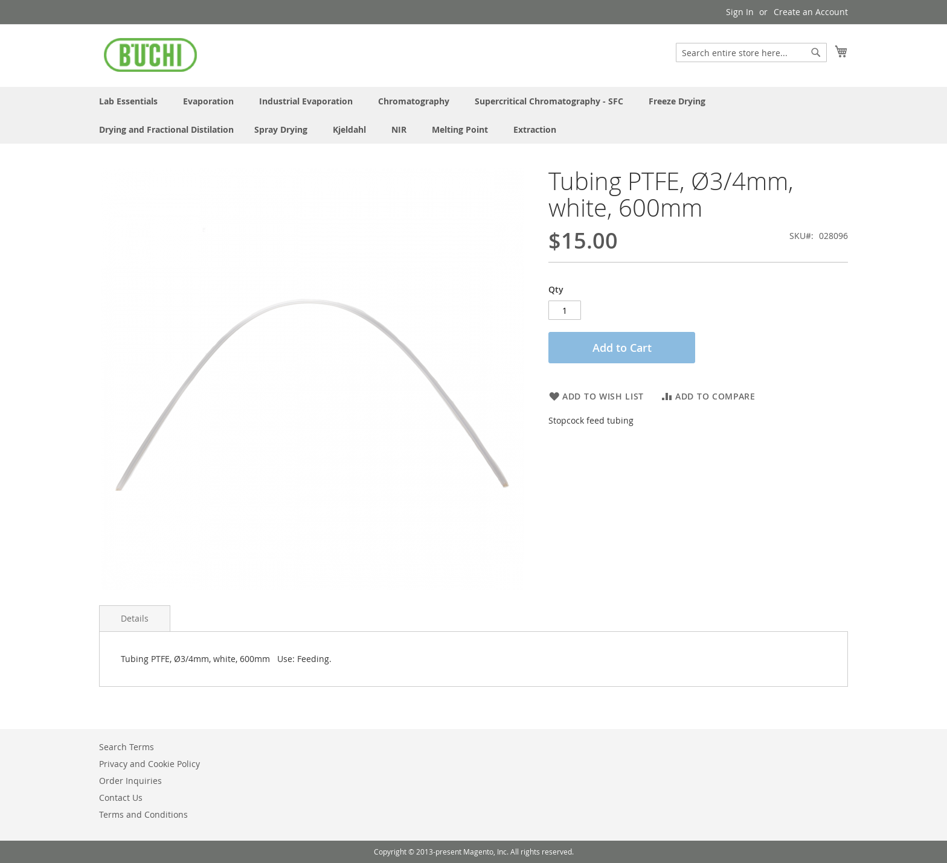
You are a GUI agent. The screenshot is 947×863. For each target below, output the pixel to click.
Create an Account (811, 12)
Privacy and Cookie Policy (149, 763)
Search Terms (126, 747)
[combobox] (751, 52)
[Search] (816, 52)
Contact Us (121, 797)
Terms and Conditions (143, 814)
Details (135, 618)
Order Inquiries (130, 780)
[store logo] (150, 55)
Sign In (740, 12)
